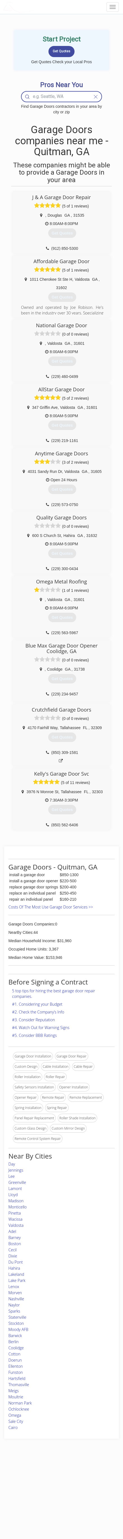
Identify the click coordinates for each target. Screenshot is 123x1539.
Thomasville (18, 1384)
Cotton (14, 1354)
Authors (84, 1486)
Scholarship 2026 (91, 1474)
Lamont (15, 1188)
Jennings (15, 1170)
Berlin (13, 1341)
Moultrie (15, 1396)
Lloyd (13, 1194)
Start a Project (18, 1493)
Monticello (17, 1207)
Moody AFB (18, 1329)
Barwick (15, 1335)
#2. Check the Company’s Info (38, 1012)
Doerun (15, 1360)
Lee (11, 1176)
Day (11, 1164)
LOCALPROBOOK (35, 7)
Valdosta (16, 1225)
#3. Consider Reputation (33, 1019)
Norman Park (20, 1403)
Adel (12, 1231)
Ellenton (15, 1366)
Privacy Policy (89, 1480)
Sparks (14, 1311)
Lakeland (16, 1274)
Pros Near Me (18, 1486)
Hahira (14, 1268)
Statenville (17, 1317)
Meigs (13, 1390)
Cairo (13, 1427)
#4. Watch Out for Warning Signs (40, 1027)
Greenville (17, 1182)
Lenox (13, 1286)
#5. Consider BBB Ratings (34, 1035)
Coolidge (16, 1347)
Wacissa (15, 1219)
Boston (14, 1243)
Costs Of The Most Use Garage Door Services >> (50, 907)
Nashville (16, 1298)
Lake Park (16, 1280)
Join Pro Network (49, 1474)
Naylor (14, 1305)
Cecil (12, 1249)
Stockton (16, 1323)
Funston (15, 1372)
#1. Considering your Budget (37, 1004)
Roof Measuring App (51, 1486)
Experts (41, 1480)
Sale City (15, 1421)
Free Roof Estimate (22, 1499)
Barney (14, 1237)
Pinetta (14, 1213)
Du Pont (15, 1262)
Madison (16, 1200)
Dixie (12, 1256)
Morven (15, 1292)
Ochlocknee (18, 1409)
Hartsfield (16, 1378)
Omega (14, 1415)
